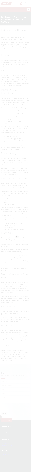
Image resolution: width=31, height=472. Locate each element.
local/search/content (10, 14)
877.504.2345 (26, 4)
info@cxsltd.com (7, 445)
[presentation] (13, 407)
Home (2, 14)
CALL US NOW (26, 2)
